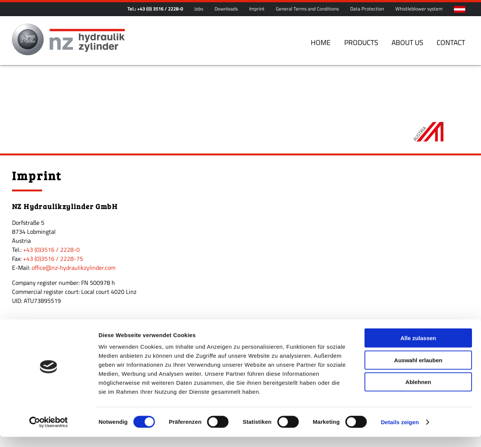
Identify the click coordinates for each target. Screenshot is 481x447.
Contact (451, 42)
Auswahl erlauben (418, 370)
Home (321, 42)
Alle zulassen (418, 348)
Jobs (198, 8)
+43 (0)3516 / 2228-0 (51, 223)
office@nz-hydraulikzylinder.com (73, 241)
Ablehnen (418, 392)
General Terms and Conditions (307, 8)
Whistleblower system (419, 8)
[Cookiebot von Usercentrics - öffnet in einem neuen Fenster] (49, 432)
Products (361, 42)
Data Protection (367, 8)
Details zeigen (400, 432)
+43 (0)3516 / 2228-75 (53, 232)
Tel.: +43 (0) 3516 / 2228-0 (155, 8)
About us (407, 42)
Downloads (226, 8)
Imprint (257, 8)
